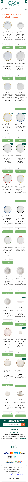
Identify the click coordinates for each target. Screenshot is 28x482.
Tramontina (8, 14)
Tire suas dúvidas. (22, 438)
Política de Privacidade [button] (17, 475)
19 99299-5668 (14, 432)
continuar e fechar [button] (14, 478)
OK (23, 424)
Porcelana (20, 14)
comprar (8, 47)
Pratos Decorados (9, 17)
